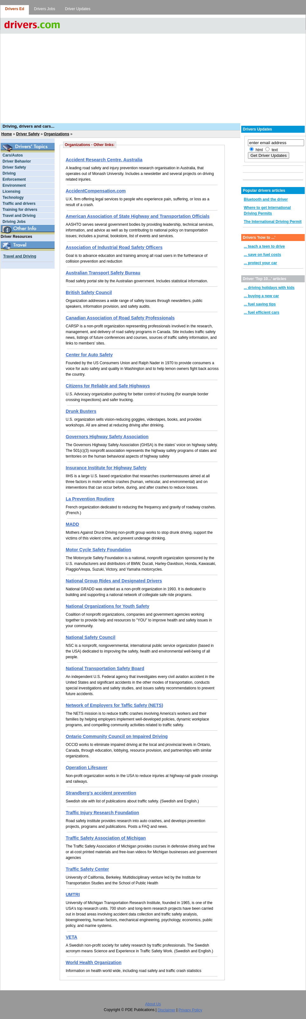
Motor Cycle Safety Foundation (98, 549)
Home (6, 134)
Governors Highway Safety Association (107, 436)
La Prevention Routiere (90, 498)
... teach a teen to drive (264, 246)
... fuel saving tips (260, 304)
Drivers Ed (14, 9)
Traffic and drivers (19, 203)
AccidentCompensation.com (96, 190)
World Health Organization (94, 962)
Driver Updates (77, 9)
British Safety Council (89, 292)
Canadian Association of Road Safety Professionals (120, 317)
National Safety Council (90, 637)
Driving (9, 173)
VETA (71, 937)
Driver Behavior (17, 161)
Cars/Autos (13, 155)
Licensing (11, 191)
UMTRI (73, 894)
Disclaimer (166, 1010)
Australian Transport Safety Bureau (103, 272)
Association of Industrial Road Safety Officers (114, 247)
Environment (14, 185)
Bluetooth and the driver (266, 199)
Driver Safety (28, 134)
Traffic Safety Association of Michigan (106, 838)
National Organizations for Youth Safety (107, 606)
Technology (13, 197)
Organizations (56, 134)
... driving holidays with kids (269, 287)
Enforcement (14, 179)
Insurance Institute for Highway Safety (106, 467)
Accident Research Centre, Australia (104, 159)
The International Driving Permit (273, 221)
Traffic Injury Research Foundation (102, 812)
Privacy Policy (190, 1010)
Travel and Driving (19, 215)
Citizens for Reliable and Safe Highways (108, 385)
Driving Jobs (14, 221)
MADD (72, 524)
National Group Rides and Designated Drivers (114, 580)
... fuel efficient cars (261, 312)
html (259, 150)
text (275, 150)
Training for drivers (20, 209)
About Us (153, 1004)
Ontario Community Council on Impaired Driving (117, 736)
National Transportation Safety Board (105, 668)
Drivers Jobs (44, 9)
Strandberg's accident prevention (101, 792)
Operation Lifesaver (87, 767)
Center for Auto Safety (89, 354)
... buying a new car (261, 296)
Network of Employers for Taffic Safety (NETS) (114, 705)
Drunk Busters (81, 411)
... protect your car (260, 263)
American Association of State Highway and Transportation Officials (138, 216)
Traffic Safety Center (87, 869)
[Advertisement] (153, 74)
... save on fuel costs (262, 254)
